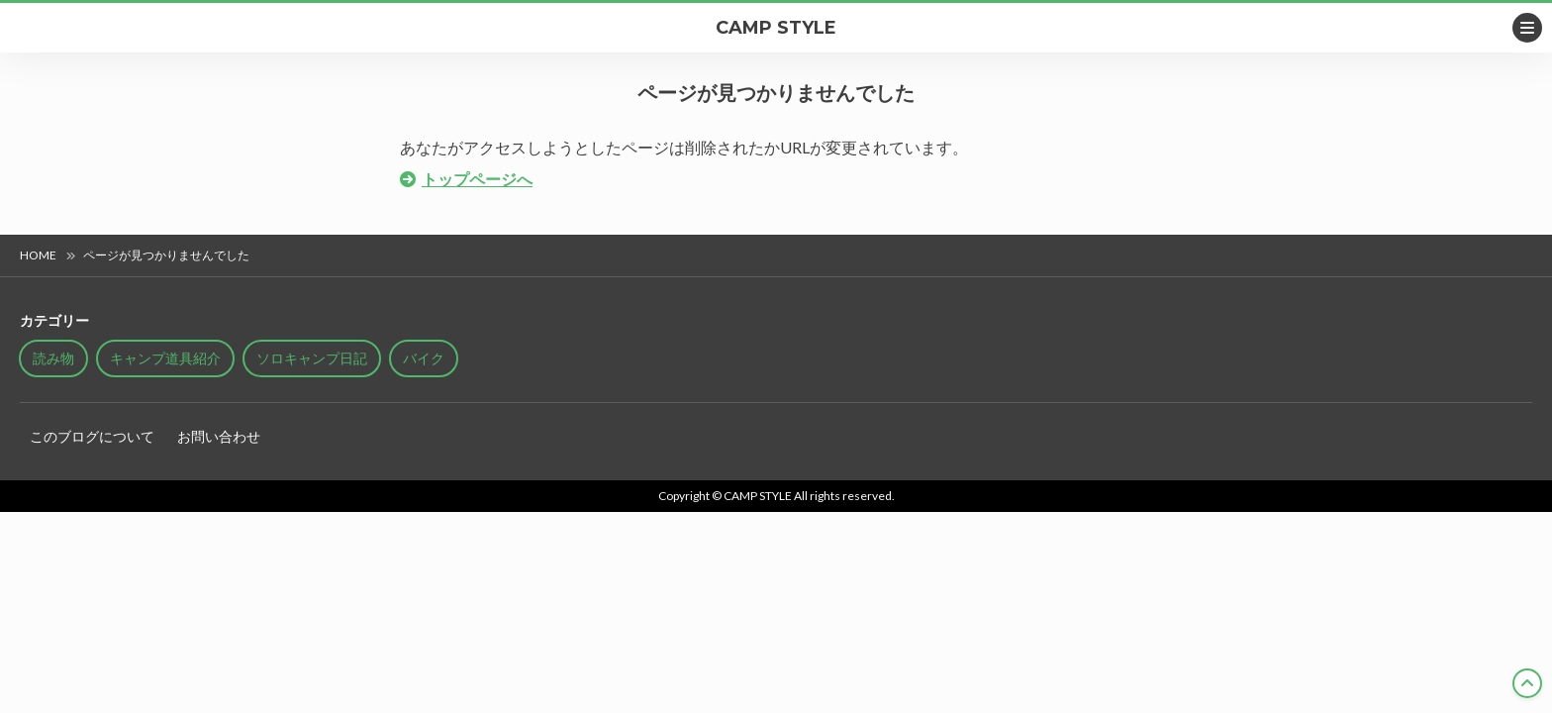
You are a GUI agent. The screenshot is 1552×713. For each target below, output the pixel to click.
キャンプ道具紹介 (165, 358)
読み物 (53, 358)
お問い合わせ (218, 436)
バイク (423, 358)
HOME (38, 255)
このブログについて (92, 436)
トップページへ (477, 178)
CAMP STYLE (776, 28)
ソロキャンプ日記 (311, 358)
